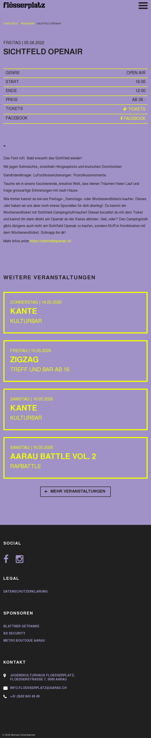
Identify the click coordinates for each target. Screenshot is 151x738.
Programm (28, 24)
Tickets (134, 110)
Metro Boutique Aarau (24, 641)
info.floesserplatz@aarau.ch (38, 688)
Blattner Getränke (21, 626)
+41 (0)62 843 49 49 (25, 696)
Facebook (132, 119)
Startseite (10, 24)
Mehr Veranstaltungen (78, 492)
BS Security (14, 633)
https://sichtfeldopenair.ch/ (50, 241)
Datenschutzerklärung (25, 591)
